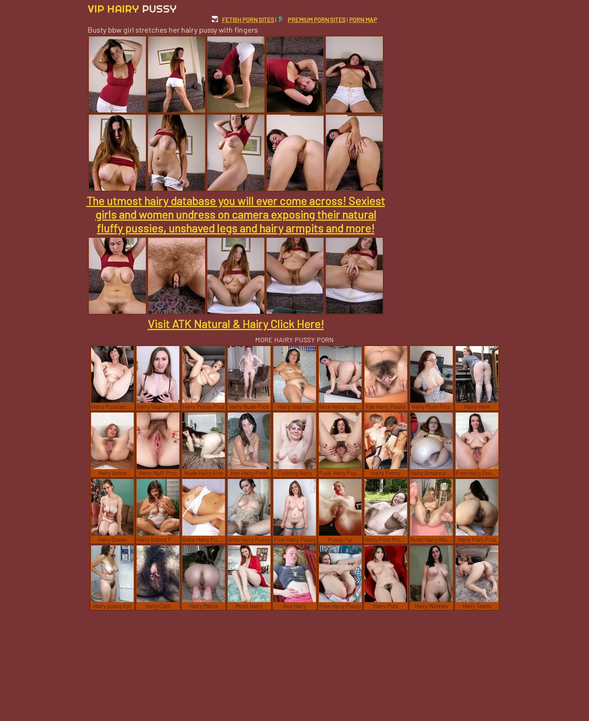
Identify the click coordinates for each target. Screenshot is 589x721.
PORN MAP (363, 19)
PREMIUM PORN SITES (312, 19)
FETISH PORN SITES (243, 19)
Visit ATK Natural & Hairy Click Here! (236, 323)
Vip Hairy (132, 8)
